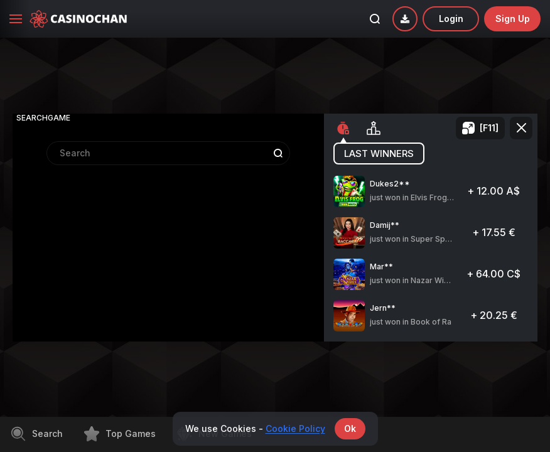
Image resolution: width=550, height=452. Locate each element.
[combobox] (167, 230)
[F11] (489, 127)
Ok (350, 428)
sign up (512, 18)
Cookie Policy (295, 428)
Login (451, 18)
